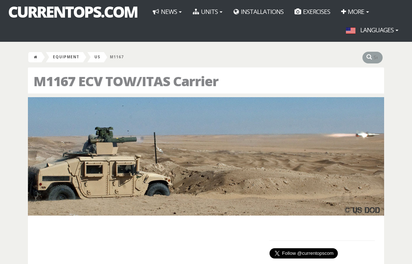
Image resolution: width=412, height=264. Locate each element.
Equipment (66, 56)
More (355, 11)
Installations (258, 11)
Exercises (312, 11)
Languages (372, 30)
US (97, 56)
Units (208, 11)
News (167, 11)
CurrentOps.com (72, 12)
